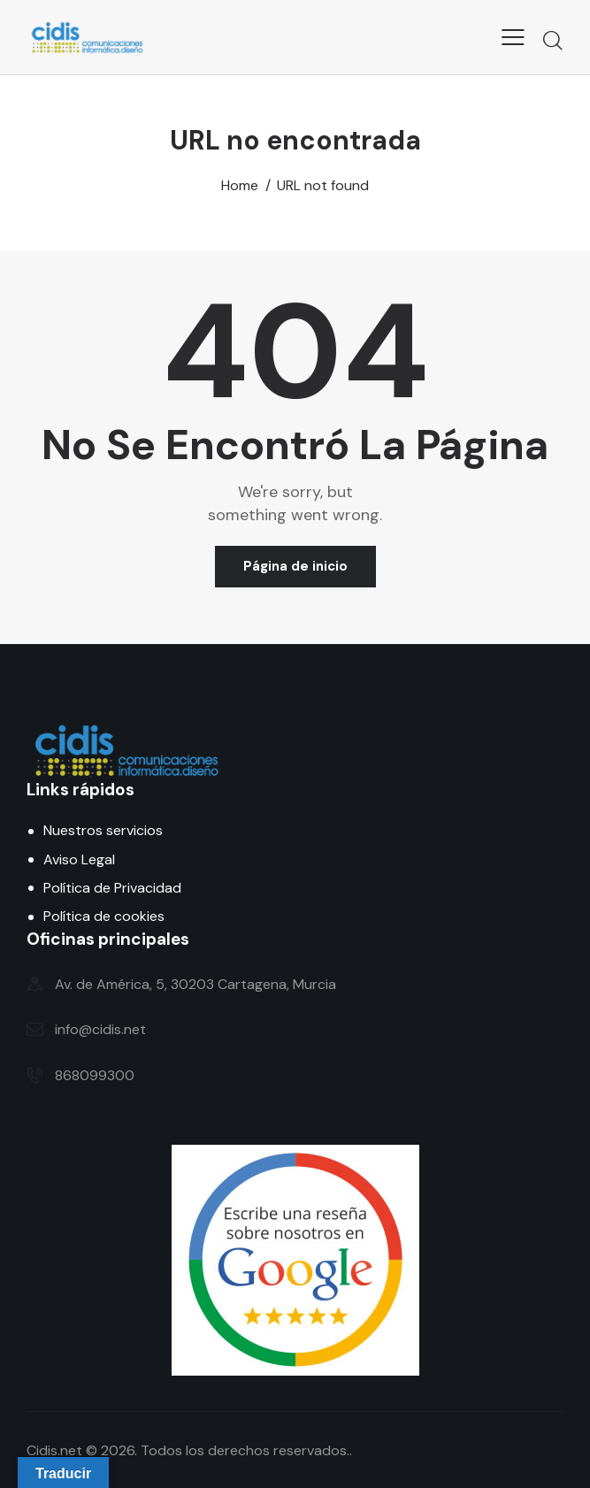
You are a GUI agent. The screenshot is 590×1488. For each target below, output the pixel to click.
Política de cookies (104, 916)
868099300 (94, 1075)
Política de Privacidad (112, 887)
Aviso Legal (79, 859)
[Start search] (552, 40)
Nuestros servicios (103, 830)
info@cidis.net (100, 1029)
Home (239, 185)
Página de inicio (295, 566)
